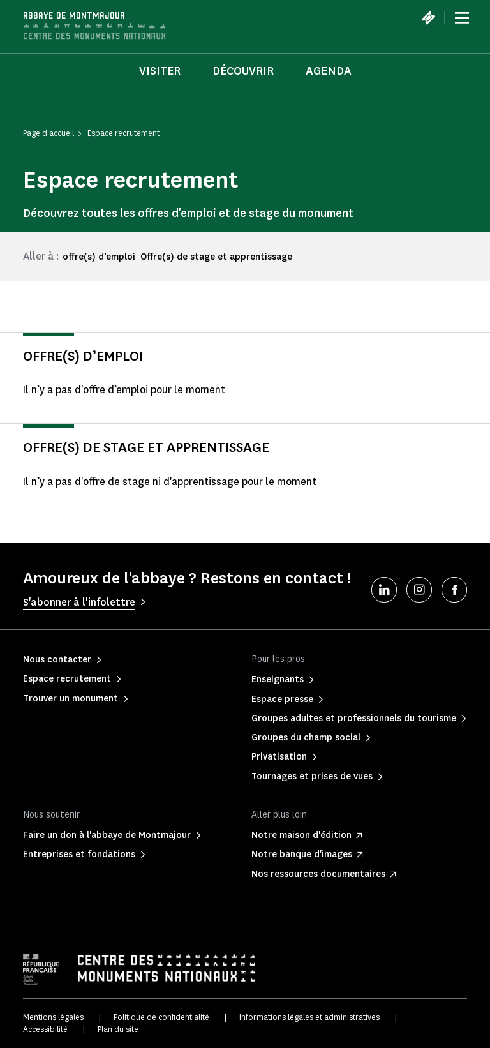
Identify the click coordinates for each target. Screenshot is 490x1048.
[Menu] (461, 17)
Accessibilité (45, 1029)
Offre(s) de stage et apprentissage (216, 257)
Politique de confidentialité (161, 1017)
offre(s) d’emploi (99, 257)
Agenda (329, 71)
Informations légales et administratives (309, 1017)
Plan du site (118, 1029)
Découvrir (243, 71)
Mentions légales (53, 1017)
